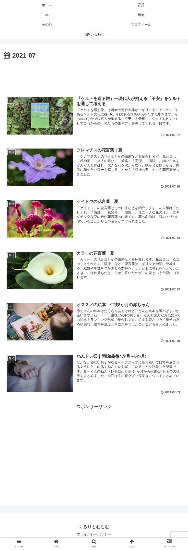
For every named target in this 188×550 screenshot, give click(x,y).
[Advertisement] (94, 75)
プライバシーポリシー (94, 534)
